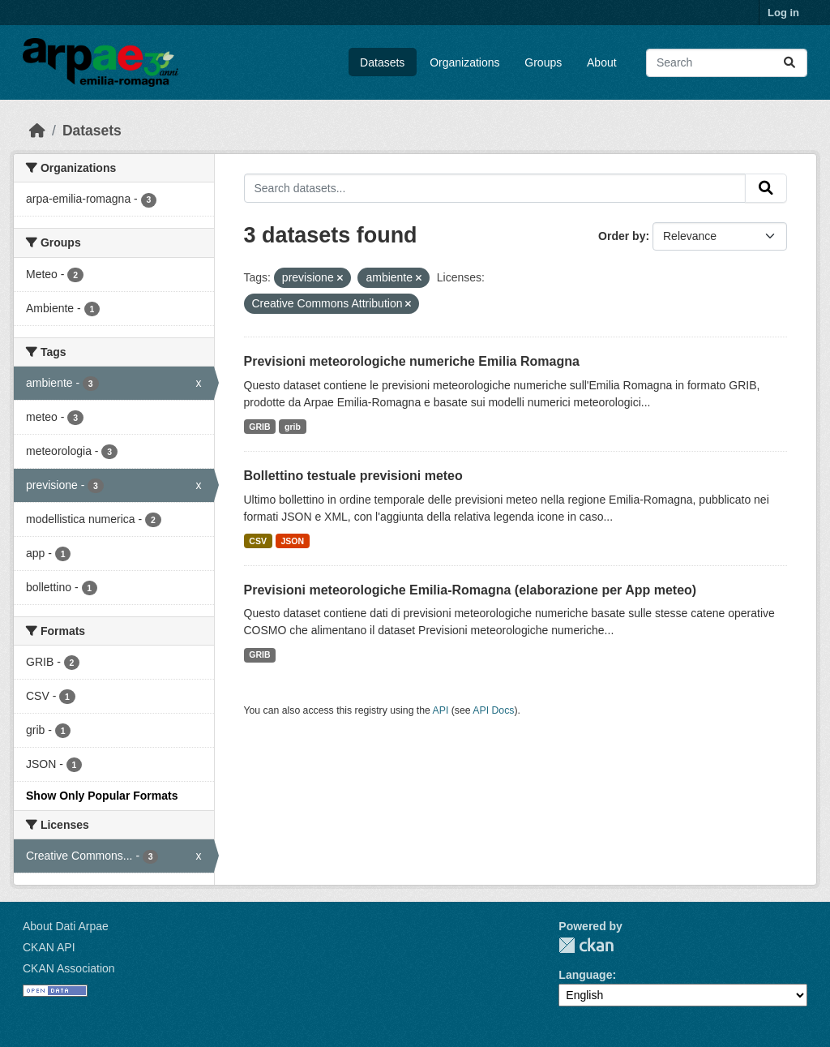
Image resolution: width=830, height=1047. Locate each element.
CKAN (586, 945)
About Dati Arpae (66, 926)
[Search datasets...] (726, 63)
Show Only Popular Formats (102, 795)
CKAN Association (69, 968)
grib (293, 426)
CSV (258, 541)
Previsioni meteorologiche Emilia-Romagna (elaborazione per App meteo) (470, 590)
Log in (783, 12)
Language (585, 974)
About (602, 62)
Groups (543, 62)
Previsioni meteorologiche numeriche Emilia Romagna (412, 361)
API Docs (493, 710)
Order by (621, 236)
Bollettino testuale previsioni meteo (353, 476)
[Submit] (789, 63)
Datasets (382, 62)
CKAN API (49, 947)
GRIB (259, 426)
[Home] (37, 130)
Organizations (464, 62)
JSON (292, 541)
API (441, 710)
